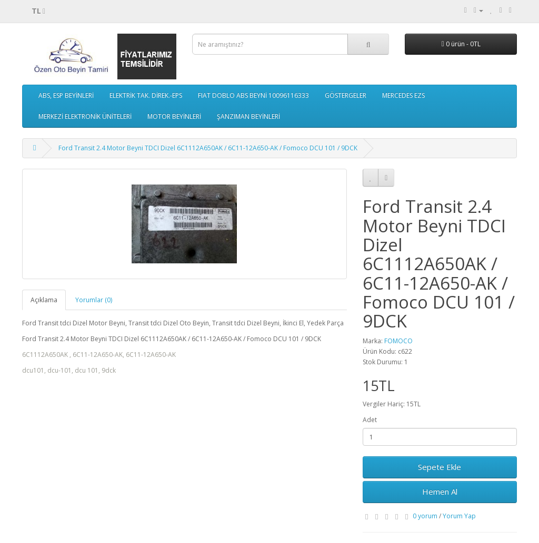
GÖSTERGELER (345, 95)
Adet (370, 419)
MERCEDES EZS (403, 95)
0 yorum (425, 515)
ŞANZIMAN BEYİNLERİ (248, 116)
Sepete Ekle (439, 467)
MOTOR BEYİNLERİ (174, 116)
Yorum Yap (459, 515)
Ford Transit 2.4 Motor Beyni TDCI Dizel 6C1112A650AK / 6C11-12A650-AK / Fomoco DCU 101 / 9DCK (207, 148)
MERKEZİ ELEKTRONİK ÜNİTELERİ (85, 116)
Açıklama (44, 299)
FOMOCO (398, 340)
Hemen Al (439, 491)
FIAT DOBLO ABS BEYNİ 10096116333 (253, 95)
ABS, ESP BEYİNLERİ (66, 95)
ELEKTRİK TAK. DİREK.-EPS (145, 95)
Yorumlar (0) (93, 299)
